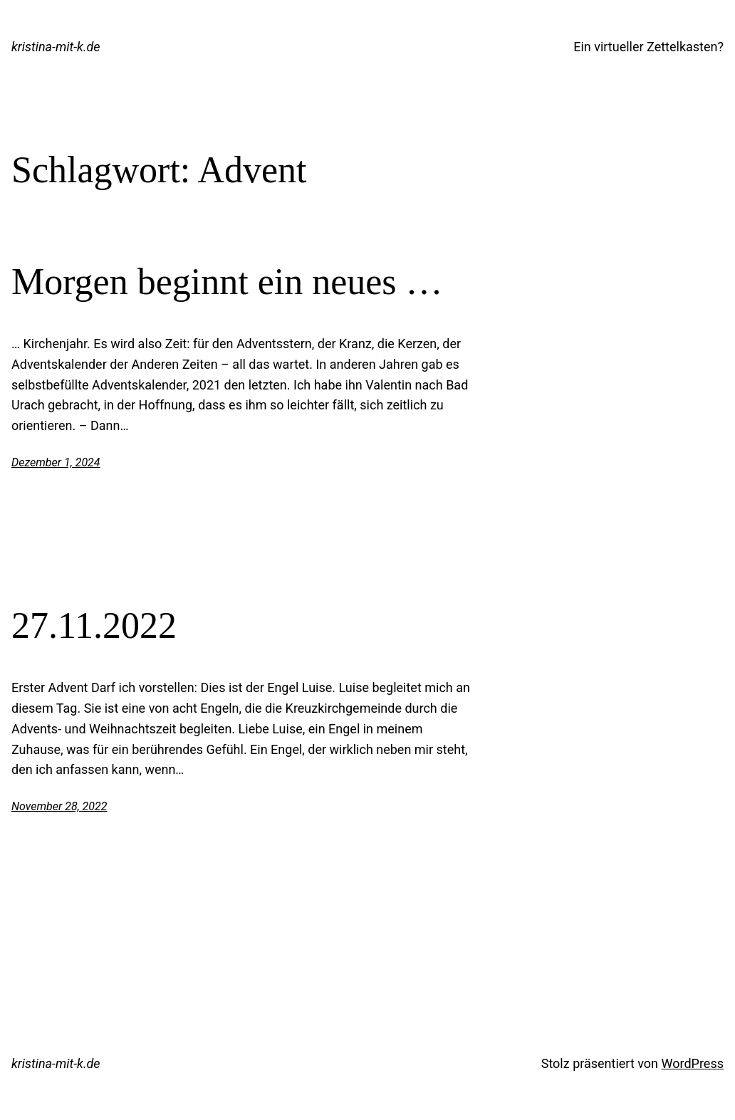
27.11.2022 (94, 625)
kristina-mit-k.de (55, 46)
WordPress (693, 1063)
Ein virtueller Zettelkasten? (648, 46)
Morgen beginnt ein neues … (227, 281)
